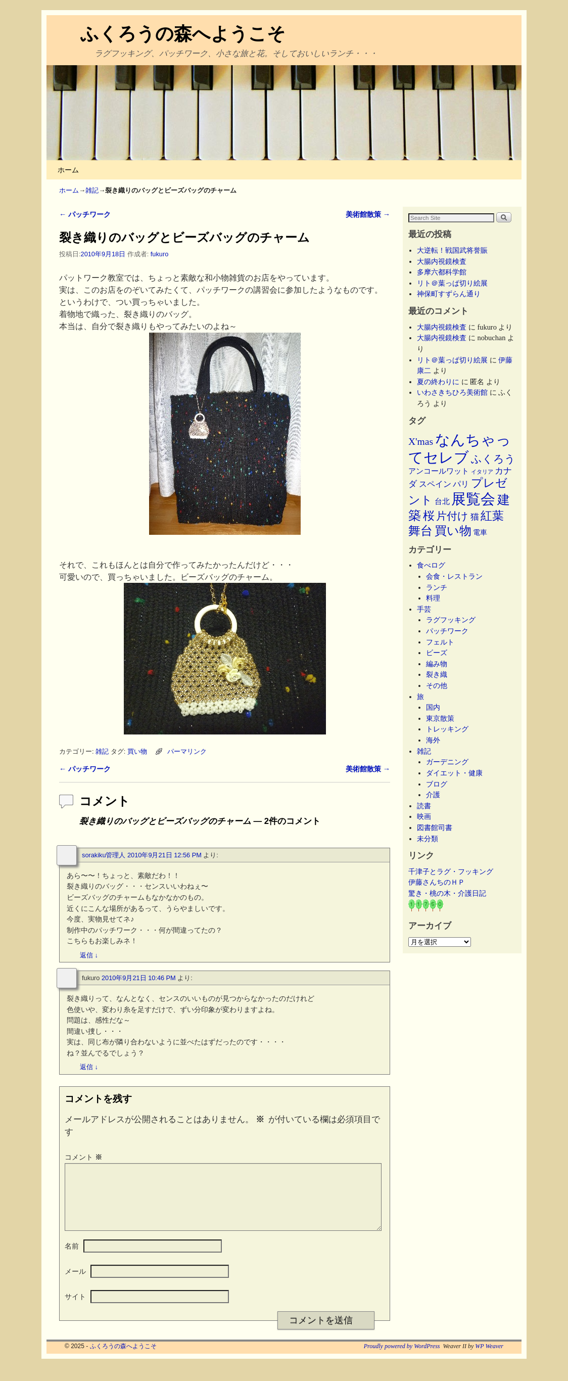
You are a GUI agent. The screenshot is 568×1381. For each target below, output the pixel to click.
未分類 (427, 839)
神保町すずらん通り (449, 294)
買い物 (137, 751)
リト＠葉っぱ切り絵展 (452, 283)
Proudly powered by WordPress (402, 1358)
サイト (75, 1309)
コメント (84, 1157)
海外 (433, 740)
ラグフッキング (451, 620)
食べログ (431, 565)
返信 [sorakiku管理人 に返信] (89, 955)
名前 (72, 1258)
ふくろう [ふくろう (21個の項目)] (493, 459)
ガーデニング (447, 762)
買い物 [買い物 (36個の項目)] (453, 530)
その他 (436, 685)
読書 (424, 806)
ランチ (436, 587)
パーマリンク (187, 751)
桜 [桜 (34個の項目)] (429, 515)
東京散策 (443, 718)
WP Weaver (489, 1358)
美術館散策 (368, 214)
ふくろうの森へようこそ (183, 33)
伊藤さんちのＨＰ (436, 882)
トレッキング (447, 729)
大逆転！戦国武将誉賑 (452, 250)
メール (75, 1283)
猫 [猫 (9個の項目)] (474, 517)
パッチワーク (85, 214)
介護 (433, 795)
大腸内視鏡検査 (441, 261)
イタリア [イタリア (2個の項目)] (482, 472)
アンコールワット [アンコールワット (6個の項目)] (438, 471)
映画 (424, 816)
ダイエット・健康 (454, 773)
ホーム (68, 170)
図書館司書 (434, 827)
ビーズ (436, 653)
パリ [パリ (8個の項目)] (461, 484)
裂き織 (436, 674)
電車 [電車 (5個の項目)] (480, 532)
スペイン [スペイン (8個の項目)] (435, 484)
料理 (433, 598)
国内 (433, 707)
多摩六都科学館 (441, 272)
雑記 (92, 190)
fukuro (159, 254)
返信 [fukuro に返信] (89, 1067)
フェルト (440, 642)
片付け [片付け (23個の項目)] (452, 516)
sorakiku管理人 (103, 855)
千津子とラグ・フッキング (450, 871)
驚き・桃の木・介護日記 (447, 893)
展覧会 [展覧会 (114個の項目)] (473, 499)
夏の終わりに (438, 382)
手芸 (424, 609)
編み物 (436, 664)
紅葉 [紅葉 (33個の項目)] (492, 515)
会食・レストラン (454, 576)
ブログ (436, 784)
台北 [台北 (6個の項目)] (442, 501)
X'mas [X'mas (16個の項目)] (420, 441)
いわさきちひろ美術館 (452, 392)
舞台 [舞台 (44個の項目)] (420, 530)
